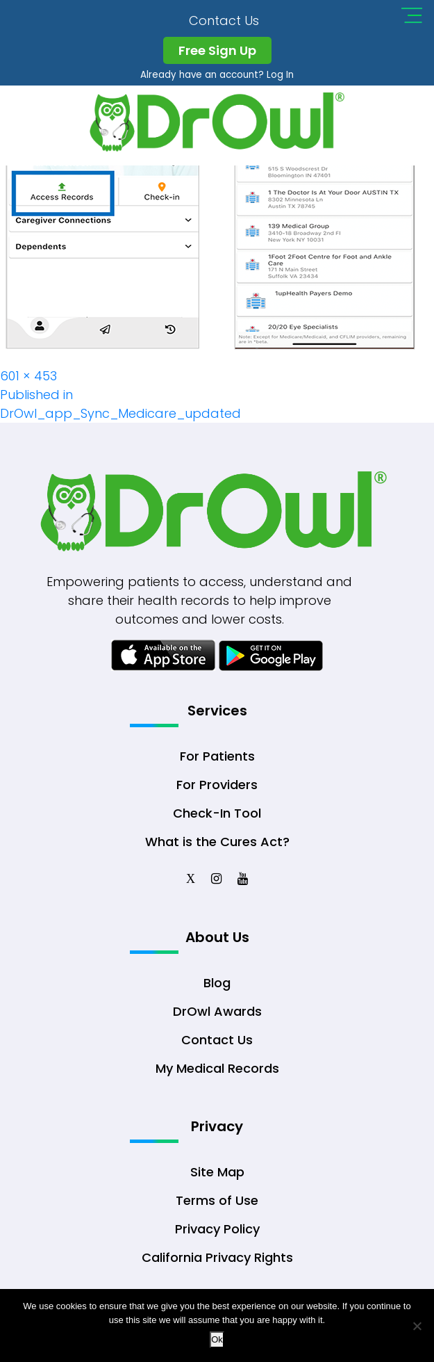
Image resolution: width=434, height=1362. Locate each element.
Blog (217, 987)
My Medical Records (217, 1073)
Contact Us (225, 20)
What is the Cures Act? (217, 845)
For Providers (217, 788)
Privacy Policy (217, 1236)
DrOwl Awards (217, 1016)
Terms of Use (217, 1207)
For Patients (217, 759)
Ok (217, 1339)
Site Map (217, 1178)
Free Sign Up (217, 50)
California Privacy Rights (217, 1264)
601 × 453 (28, 375)
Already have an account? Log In (217, 74)
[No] (417, 1326)
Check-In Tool (217, 816)
